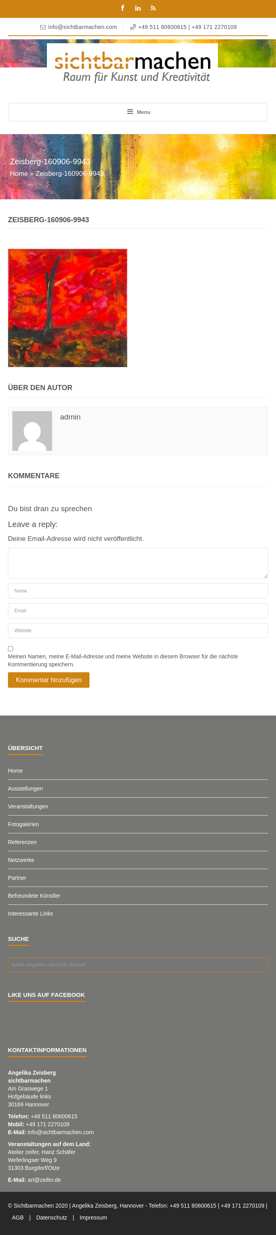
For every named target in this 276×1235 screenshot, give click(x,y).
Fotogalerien (23, 824)
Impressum (93, 1217)
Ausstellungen (25, 788)
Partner (17, 878)
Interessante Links (30, 913)
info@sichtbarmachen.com (61, 1132)
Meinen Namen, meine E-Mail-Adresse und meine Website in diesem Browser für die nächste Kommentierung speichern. (123, 660)
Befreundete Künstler (34, 896)
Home (19, 173)
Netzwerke (21, 860)
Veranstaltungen (28, 806)
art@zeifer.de (44, 1180)
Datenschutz (51, 1217)
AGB (18, 1217)
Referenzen (22, 842)
